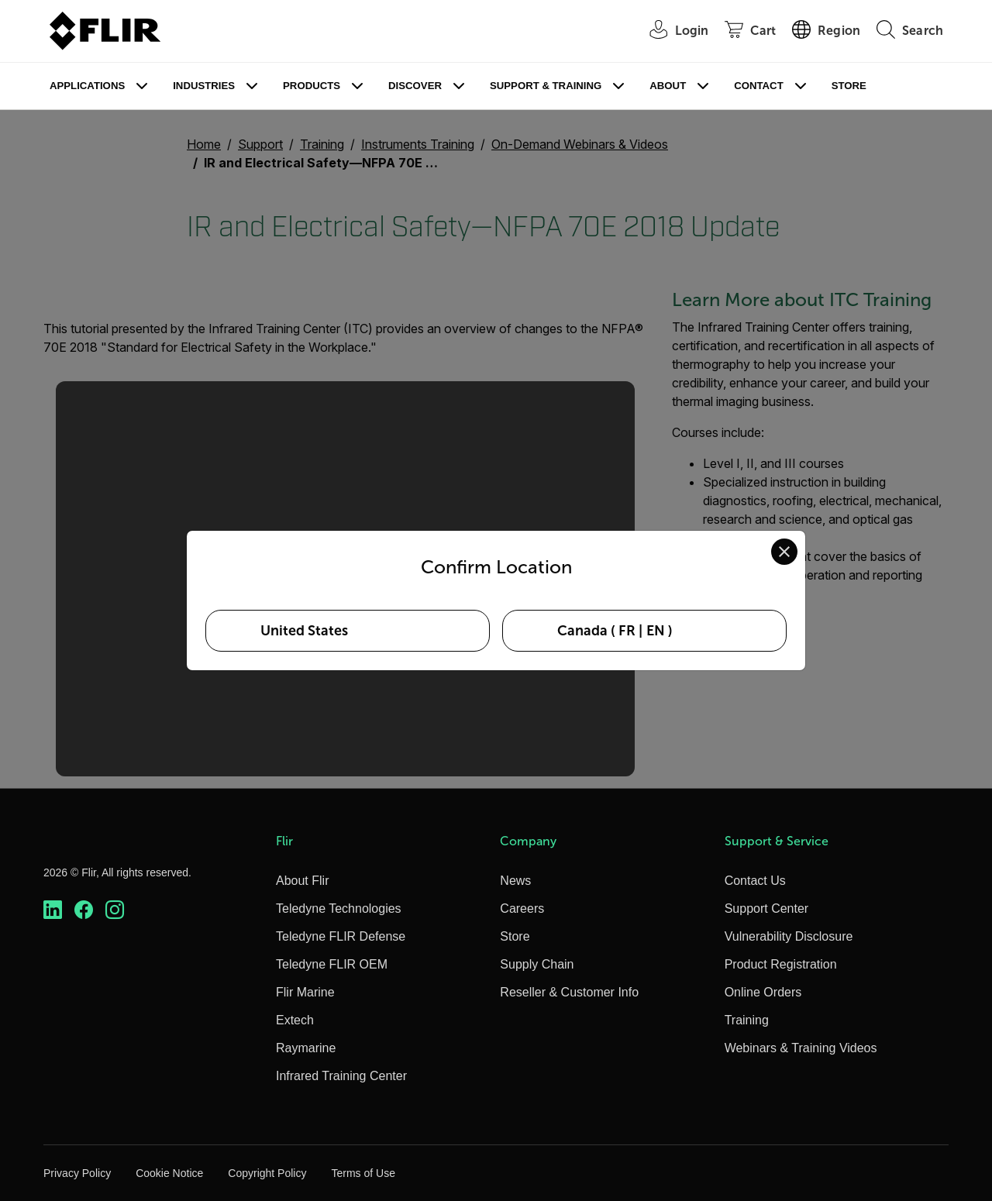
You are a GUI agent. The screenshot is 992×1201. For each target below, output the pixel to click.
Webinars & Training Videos (801, 1048)
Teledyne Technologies (338, 908)
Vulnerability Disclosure (789, 936)
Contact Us (755, 880)
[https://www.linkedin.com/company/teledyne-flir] (52, 910)
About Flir (302, 880)
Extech (295, 1020)
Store (849, 85)
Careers (522, 908)
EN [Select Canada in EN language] (655, 630)
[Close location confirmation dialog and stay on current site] (784, 552)
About (667, 85)
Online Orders (763, 992)
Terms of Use (362, 1173)
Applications (87, 85)
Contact (758, 85)
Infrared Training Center (341, 1075)
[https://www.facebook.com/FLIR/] (83, 910)
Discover (415, 85)
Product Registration (781, 964)
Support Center (767, 908)
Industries (204, 85)
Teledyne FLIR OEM (332, 964)
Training (747, 1020)
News (515, 880)
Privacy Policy (77, 1173)
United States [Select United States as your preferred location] (304, 630)
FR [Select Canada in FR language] (627, 630)
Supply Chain (537, 964)
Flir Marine (305, 992)
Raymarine (306, 1048)
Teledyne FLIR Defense (340, 936)
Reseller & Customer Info (569, 992)
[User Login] (671, 31)
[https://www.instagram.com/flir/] (114, 910)
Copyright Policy (267, 1173)
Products (311, 85)
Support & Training (545, 85)
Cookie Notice (169, 1173)
